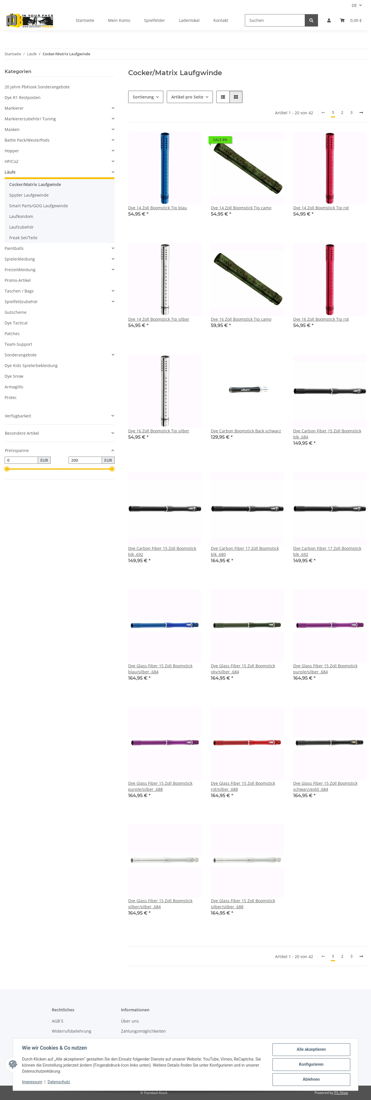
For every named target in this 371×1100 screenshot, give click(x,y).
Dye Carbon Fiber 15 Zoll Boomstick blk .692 (162, 551)
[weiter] (361, 112)
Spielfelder (154, 20)
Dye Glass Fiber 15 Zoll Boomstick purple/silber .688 (160, 786)
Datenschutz (59, 1082)
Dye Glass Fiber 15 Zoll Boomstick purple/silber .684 (325, 669)
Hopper (12, 150)
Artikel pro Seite (187, 97)
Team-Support (18, 344)
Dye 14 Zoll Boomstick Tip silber (158, 319)
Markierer (14, 108)
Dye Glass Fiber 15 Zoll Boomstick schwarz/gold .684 (325, 786)
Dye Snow (14, 376)
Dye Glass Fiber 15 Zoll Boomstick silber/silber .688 (243, 903)
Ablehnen (310, 1079)
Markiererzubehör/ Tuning (30, 118)
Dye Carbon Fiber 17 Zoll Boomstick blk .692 (327, 551)
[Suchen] (275, 20)
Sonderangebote (21, 355)
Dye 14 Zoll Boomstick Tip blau (157, 207)
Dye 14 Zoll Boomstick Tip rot (321, 207)
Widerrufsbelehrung (71, 1031)
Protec (11, 397)
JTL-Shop (341, 1092)
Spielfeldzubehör (21, 301)
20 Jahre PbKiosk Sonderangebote (37, 87)
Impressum (32, 1082)
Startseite (85, 20)
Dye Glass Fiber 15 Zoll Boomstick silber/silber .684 (160, 903)
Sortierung (143, 97)
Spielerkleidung (20, 259)
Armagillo (14, 387)
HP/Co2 (11, 161)
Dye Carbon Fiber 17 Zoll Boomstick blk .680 (245, 551)
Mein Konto (119, 20)
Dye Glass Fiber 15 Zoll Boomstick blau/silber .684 (160, 669)
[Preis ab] (21, 460)
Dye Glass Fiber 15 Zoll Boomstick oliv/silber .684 (243, 669)
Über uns (130, 1021)
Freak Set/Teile (23, 237)
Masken (12, 129)
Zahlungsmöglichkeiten (143, 1031)
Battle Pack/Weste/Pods (27, 140)
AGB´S (57, 1021)
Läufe (10, 172)
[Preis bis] (85, 460)
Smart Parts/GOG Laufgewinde (38, 205)
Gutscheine (15, 312)
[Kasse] (350, 20)
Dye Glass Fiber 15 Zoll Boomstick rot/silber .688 (243, 786)
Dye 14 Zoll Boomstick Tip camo (241, 207)
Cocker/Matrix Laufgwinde (35, 184)
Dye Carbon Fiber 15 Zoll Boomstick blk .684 (327, 434)
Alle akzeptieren (310, 1049)
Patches (12, 333)
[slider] (6, 469)
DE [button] (354, 5)
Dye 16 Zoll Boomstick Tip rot (321, 319)
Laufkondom (21, 216)
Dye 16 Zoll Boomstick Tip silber (158, 431)
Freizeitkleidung (20, 269)
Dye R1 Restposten (23, 97)
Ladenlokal (189, 20)
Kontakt (220, 20)
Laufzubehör (21, 227)
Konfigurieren (311, 1064)
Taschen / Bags (19, 291)
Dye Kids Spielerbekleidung (31, 365)
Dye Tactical (16, 323)
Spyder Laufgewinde (29, 195)
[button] (329, 20)
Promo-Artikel (18, 280)
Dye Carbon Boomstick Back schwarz (246, 431)
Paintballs (14, 248)
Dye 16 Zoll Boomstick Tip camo (241, 319)
